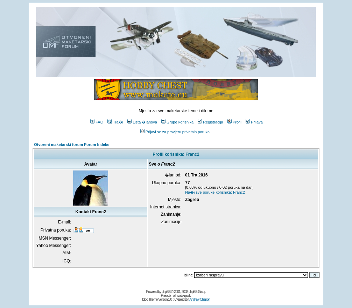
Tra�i (115, 122)
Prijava (254, 122)
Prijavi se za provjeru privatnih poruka (175, 132)
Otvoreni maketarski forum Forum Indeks (71, 144)
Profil (234, 122)
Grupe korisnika (177, 122)
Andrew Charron (199, 299)
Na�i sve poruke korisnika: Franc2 (215, 192)
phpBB (166, 292)
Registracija (210, 122)
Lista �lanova (142, 122)
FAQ (96, 122)
